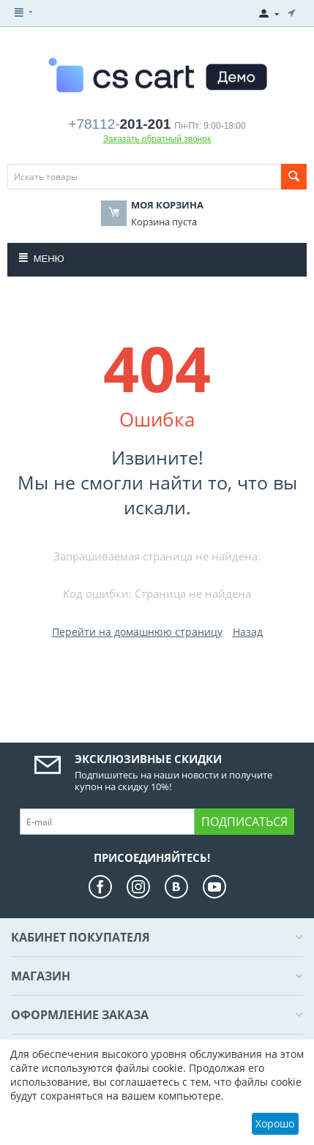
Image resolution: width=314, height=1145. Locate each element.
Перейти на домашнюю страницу (137, 632)
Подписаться (244, 822)
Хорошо (274, 1123)
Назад (248, 632)
